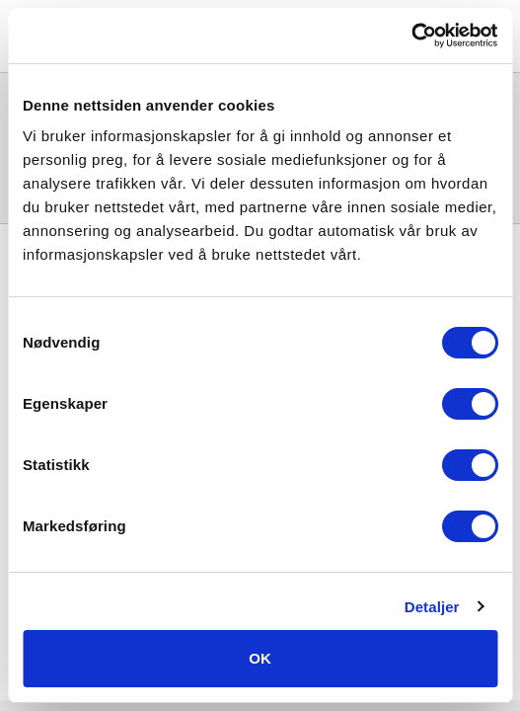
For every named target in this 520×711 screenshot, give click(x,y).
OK (260, 658)
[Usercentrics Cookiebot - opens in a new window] (411, 35)
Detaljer (432, 606)
